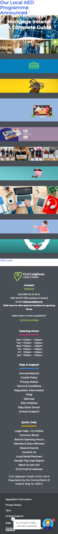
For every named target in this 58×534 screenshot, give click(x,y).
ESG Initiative (29, 403)
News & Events (29, 448)
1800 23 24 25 (30, 294)
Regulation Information (29, 390)
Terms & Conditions (29, 386)
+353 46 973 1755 (19, 298)
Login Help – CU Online (29, 431)
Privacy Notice (29, 381)
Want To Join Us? (29, 465)
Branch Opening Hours (29, 439)
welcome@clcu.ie (33, 301)
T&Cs (8, 510)
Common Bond (29, 435)
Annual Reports (29, 373)
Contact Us (29, 452)
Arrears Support (29, 411)
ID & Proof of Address (29, 469)
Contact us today (29, 320)
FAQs (29, 394)
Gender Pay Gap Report (29, 460)
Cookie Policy (29, 377)
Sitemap (29, 398)
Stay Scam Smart (29, 407)
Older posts (6, 260)
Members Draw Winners (29, 443)
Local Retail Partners (29, 456)
